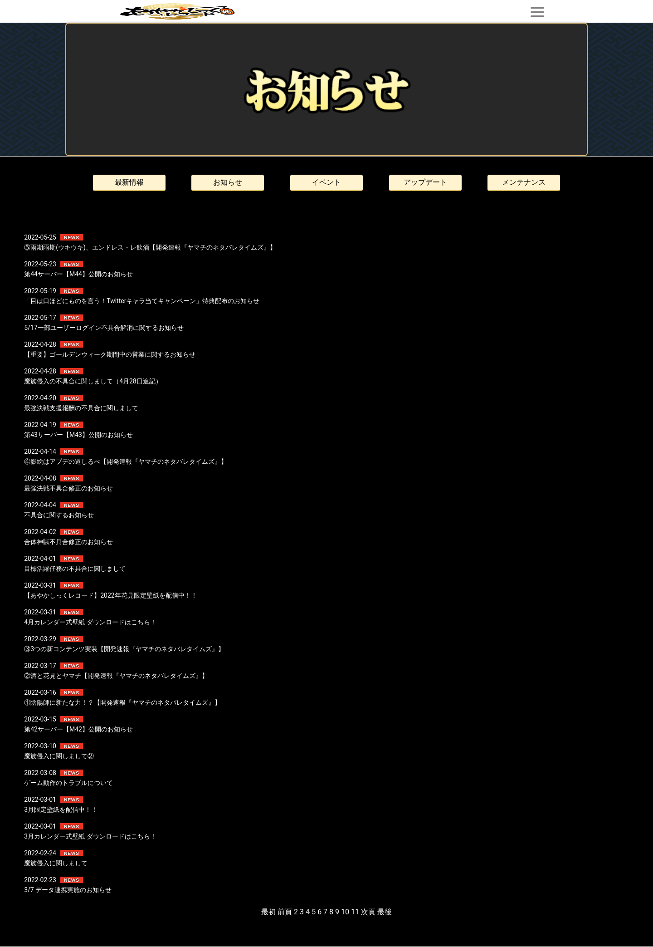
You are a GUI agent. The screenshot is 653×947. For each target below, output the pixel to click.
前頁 (285, 912)
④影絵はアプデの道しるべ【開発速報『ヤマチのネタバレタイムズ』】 (125, 461)
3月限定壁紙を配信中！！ (60, 809)
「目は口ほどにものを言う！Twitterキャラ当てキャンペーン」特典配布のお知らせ (141, 300)
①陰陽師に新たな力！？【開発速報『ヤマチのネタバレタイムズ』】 (122, 702)
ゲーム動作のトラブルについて (68, 782)
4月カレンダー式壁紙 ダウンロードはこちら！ (90, 622)
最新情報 (129, 182)
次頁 (368, 912)
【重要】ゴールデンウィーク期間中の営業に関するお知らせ (109, 354)
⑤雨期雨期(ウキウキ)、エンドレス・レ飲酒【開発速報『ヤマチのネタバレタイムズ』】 (150, 247)
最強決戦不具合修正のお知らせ (68, 488)
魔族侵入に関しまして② (59, 756)
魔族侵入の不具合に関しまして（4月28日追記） (93, 381)
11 (355, 912)
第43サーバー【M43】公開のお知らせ (78, 434)
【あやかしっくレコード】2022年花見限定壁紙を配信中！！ (110, 595)
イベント (326, 182)
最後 (384, 912)
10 (345, 912)
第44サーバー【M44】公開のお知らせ (78, 274)
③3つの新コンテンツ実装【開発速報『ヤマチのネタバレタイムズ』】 (124, 649)
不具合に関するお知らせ (59, 515)
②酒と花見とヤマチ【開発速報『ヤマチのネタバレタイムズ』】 (116, 675)
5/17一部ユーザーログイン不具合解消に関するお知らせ (103, 327)
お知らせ (227, 182)
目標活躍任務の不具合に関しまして (75, 568)
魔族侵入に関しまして (56, 863)
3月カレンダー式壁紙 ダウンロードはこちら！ (90, 836)
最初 (268, 912)
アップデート (425, 182)
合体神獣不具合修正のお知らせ (68, 541)
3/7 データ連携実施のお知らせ (68, 889)
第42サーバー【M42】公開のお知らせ (78, 729)
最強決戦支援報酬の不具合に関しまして (81, 408)
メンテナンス (524, 182)
